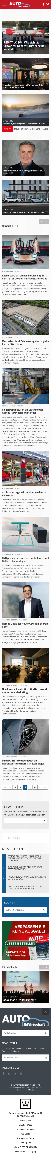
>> (45, 787)
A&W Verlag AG (21, 1087)
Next (46, 221)
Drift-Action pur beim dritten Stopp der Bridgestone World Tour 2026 (26, 887)
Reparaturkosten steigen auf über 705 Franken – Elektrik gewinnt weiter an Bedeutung (25, 858)
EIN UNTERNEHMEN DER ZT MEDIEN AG (25, 1085)
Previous (41, 221)
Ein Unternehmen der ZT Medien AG (25, 1113)
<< (5, 787)
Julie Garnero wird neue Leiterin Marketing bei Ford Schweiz (27, 878)
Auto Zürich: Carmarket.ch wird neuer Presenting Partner (25, 868)
